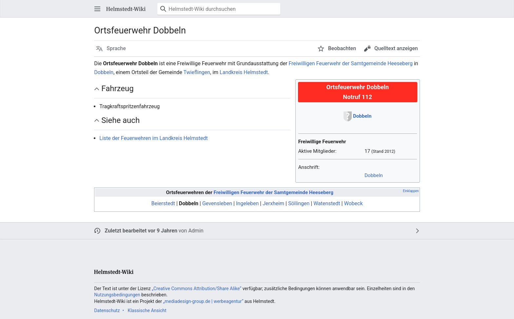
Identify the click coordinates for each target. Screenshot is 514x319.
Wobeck (353, 203)
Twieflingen (196, 72)
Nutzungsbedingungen (117, 294)
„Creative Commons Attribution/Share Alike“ (196, 288)
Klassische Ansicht (147, 310)
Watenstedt (326, 203)
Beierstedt (163, 203)
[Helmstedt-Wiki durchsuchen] (218, 9)
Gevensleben (217, 203)
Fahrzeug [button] (117, 88)
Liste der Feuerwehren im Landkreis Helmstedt (153, 138)
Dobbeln (103, 72)
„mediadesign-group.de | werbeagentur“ (203, 301)
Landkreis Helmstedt (244, 72)
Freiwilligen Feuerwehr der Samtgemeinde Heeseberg (350, 63)
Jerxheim (273, 203)
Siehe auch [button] (120, 120)
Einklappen (411, 191)
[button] (97, 9)
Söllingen (298, 203)
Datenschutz (107, 310)
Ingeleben (247, 203)
